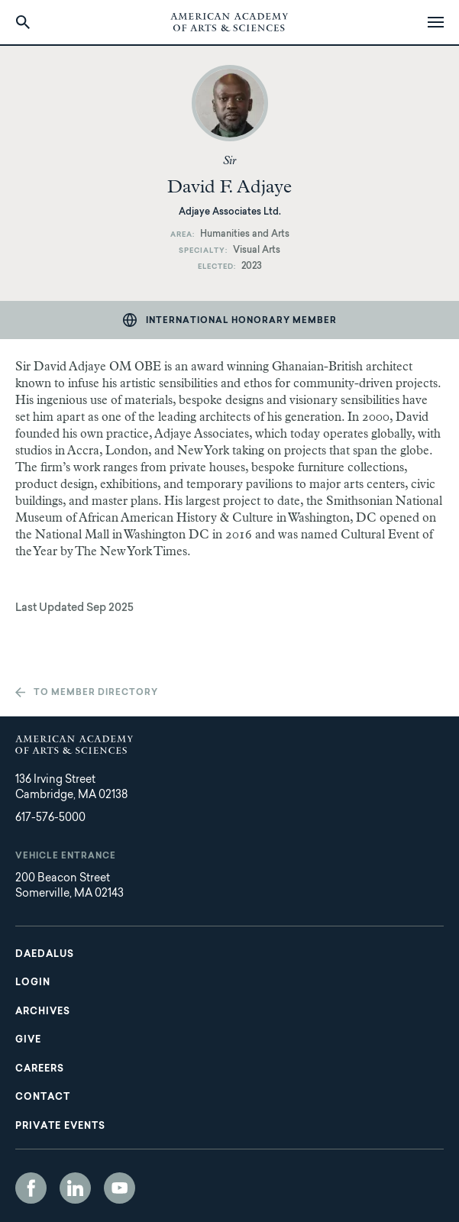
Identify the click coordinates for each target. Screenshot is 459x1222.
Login (32, 983)
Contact (42, 1097)
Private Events (60, 1126)
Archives (42, 1012)
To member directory (96, 693)
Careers (39, 1069)
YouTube (119, 1188)
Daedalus (44, 954)
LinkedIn (75, 1188)
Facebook (31, 1188)
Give (28, 1040)
